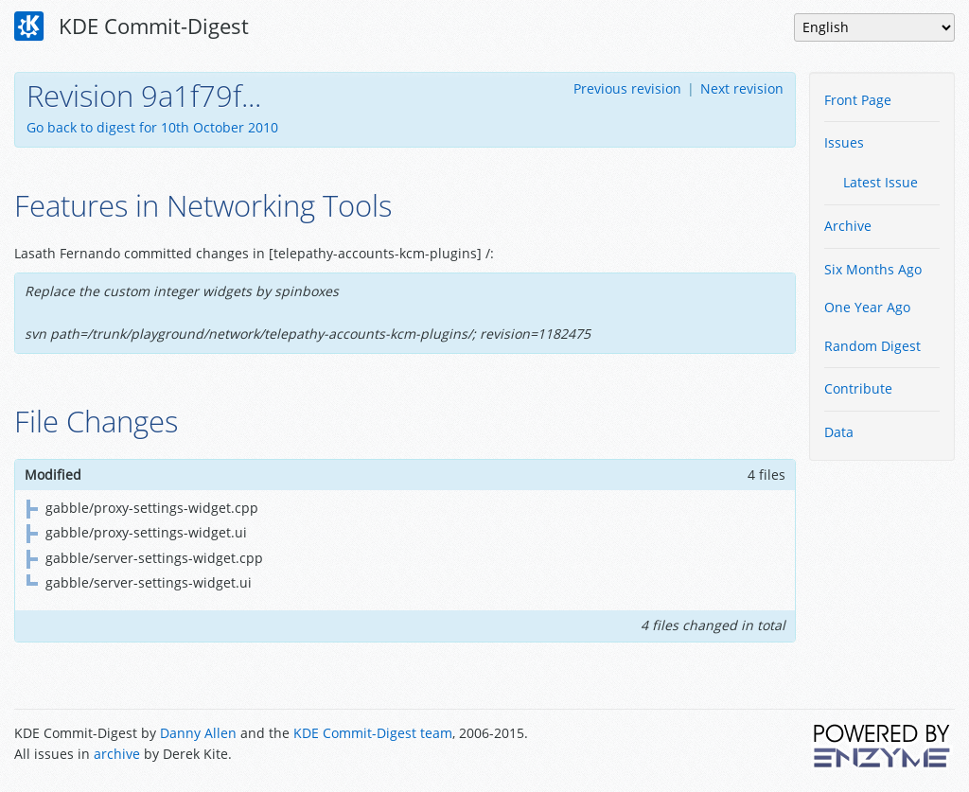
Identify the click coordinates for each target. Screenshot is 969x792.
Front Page (857, 100)
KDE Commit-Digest (131, 26)
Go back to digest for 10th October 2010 (152, 127)
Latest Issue (880, 182)
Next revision (742, 88)
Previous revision (627, 88)
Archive (848, 226)
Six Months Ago (873, 269)
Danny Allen (198, 733)
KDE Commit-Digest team (372, 733)
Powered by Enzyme (883, 745)
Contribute (858, 388)
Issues (844, 142)
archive (117, 754)
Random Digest (872, 346)
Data (839, 432)
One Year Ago (867, 307)
